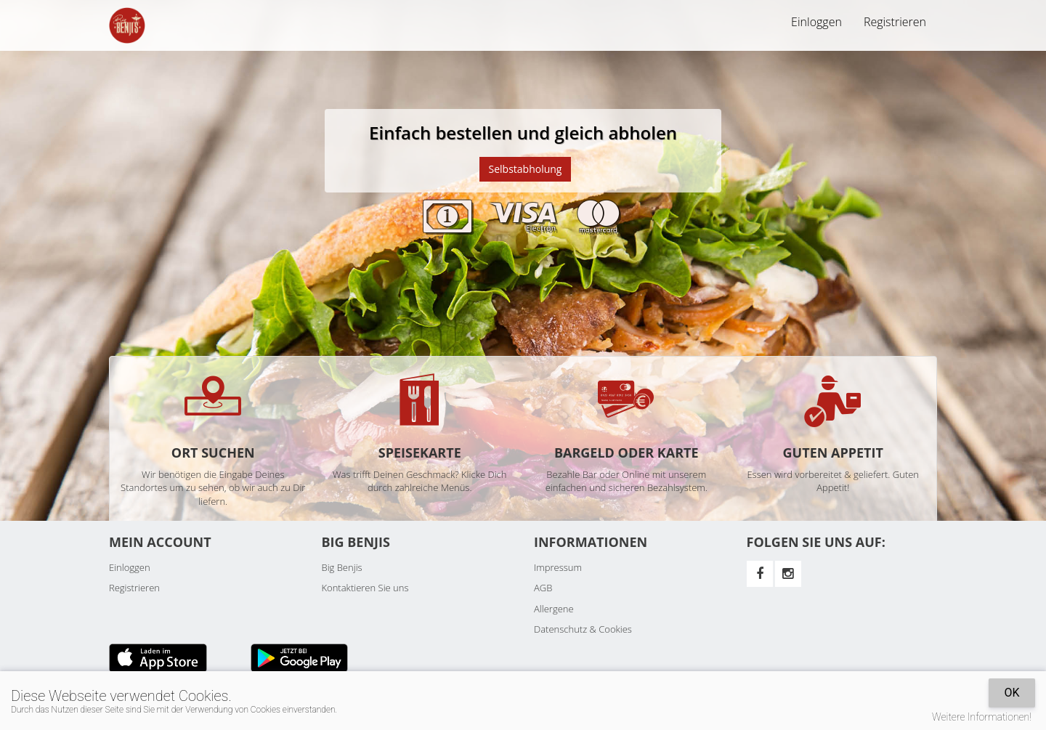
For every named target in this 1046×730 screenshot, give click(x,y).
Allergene (554, 608)
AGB (543, 587)
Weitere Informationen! (981, 717)
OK (1011, 692)
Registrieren (895, 22)
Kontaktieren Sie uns (365, 587)
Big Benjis (342, 567)
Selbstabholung (525, 169)
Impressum (558, 567)
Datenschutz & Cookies (583, 629)
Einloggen (816, 22)
